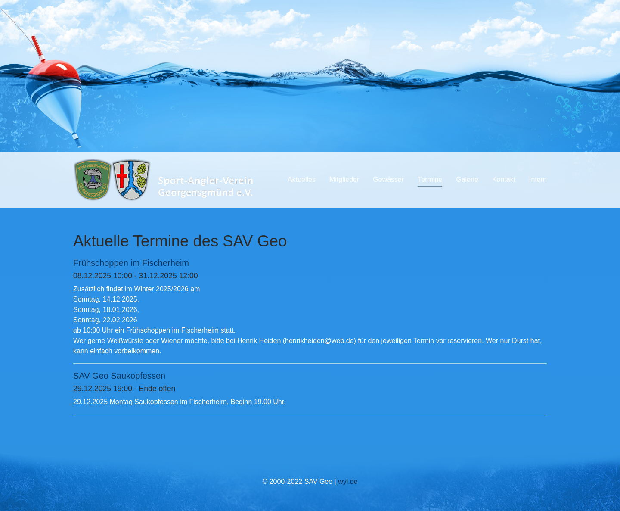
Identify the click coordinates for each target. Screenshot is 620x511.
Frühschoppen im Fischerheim (131, 263)
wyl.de (347, 481)
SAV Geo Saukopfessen (119, 375)
